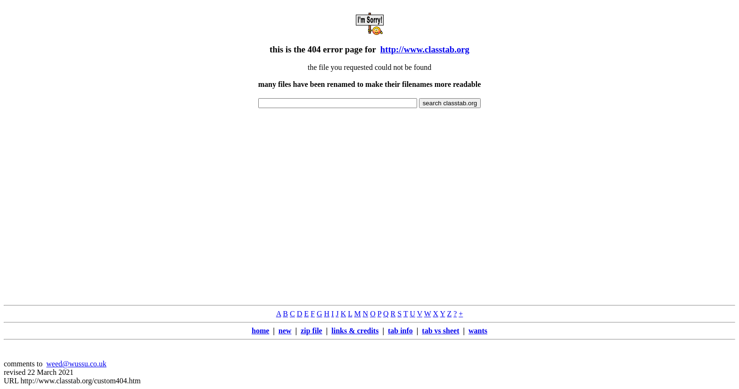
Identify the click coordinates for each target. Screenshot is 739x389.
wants (477, 331)
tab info (400, 331)
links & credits (354, 331)
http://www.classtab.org (424, 49)
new (285, 331)
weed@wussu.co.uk (76, 364)
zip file (311, 331)
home (260, 331)
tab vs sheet (440, 331)
